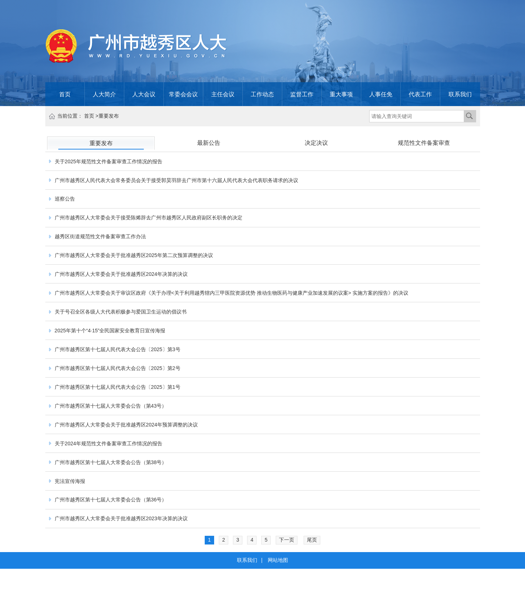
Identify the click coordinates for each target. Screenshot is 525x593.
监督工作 (301, 94)
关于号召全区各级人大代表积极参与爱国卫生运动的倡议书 (121, 312)
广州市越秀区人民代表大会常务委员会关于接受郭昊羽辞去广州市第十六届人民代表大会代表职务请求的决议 (176, 180)
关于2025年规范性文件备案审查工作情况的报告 (108, 161)
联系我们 (460, 94)
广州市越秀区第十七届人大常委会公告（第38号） (111, 462)
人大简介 (104, 94)
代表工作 (420, 94)
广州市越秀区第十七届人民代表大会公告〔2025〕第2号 (117, 368)
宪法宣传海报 (70, 481)
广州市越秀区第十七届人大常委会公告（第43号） (111, 406)
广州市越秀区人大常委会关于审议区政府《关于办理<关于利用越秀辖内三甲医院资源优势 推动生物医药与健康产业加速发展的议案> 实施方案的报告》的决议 (231, 293)
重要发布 (109, 116)
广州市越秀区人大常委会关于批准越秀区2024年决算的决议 (121, 274)
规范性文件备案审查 (424, 142)
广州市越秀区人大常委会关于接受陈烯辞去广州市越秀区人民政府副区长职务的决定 (148, 218)
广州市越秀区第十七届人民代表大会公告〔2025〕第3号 (117, 349)
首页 (65, 94)
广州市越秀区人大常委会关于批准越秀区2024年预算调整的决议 (126, 425)
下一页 (286, 540)
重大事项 (341, 94)
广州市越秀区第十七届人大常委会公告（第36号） (111, 500)
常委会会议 (183, 94)
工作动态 (262, 94)
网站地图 (278, 560)
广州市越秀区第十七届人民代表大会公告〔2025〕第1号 (117, 387)
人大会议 (143, 94)
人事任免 (380, 94)
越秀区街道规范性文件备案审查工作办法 (100, 237)
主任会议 (222, 94)
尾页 (312, 540)
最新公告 (208, 142)
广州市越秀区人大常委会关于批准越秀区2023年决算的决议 (121, 519)
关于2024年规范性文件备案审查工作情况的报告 (108, 443)
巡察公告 (65, 199)
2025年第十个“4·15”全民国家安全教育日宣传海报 (110, 330)
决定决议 (316, 142)
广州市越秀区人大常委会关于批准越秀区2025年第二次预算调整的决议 (134, 255)
